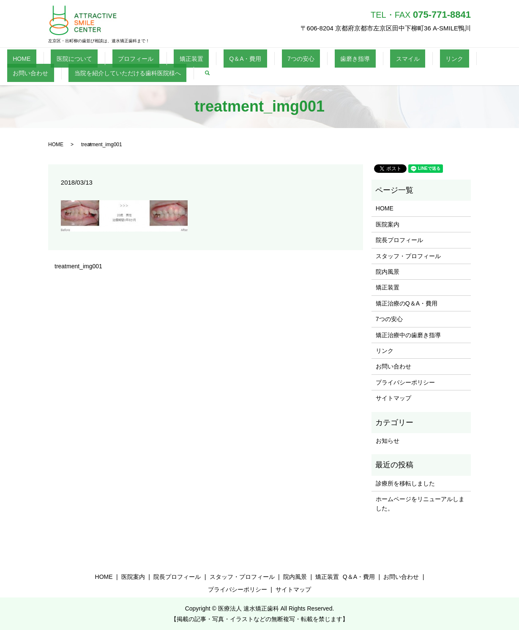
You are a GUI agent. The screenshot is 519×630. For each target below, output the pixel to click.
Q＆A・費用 (194, 58)
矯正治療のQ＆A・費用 (406, 302)
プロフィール (107, 58)
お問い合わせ (399, 58)
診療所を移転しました (405, 482)
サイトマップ (393, 397)
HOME (16, 58)
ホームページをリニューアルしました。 (420, 503)
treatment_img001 (78, 265)
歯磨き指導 (281, 58)
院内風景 (387, 271)
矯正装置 (152, 58)
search (134, 72)
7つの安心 (238, 58)
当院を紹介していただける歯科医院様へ (60, 72)
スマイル (322, 58)
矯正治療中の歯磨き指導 (408, 334)
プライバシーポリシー (405, 381)
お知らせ (387, 440)
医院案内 (387, 223)
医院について (57, 58)
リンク (358, 58)
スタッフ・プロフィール (408, 255)
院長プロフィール (399, 239)
